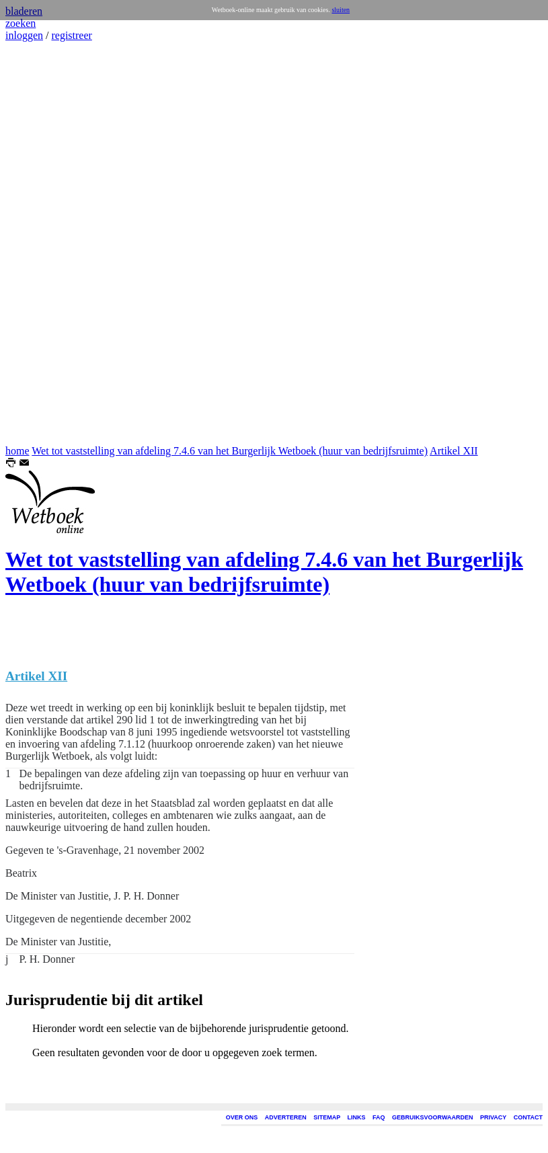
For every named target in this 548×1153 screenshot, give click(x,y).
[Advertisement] (45, 243)
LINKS (357, 1117)
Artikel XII (454, 450)
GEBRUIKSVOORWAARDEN (432, 1117)
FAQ (379, 1117)
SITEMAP (326, 1117)
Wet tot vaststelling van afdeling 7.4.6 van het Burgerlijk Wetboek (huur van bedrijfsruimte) (230, 450)
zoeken (20, 23)
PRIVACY (493, 1117)
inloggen (24, 35)
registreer (71, 35)
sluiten (340, 9)
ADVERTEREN (286, 1117)
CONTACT (528, 1117)
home (17, 450)
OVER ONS (242, 1117)
